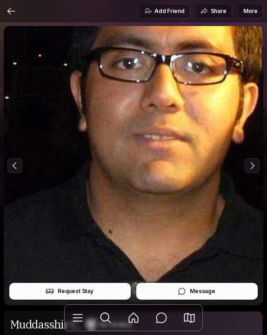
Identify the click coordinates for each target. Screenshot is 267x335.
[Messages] (161, 318)
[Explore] (105, 318)
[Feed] (133, 318)
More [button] (250, 10)
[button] (189, 318)
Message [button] (196, 291)
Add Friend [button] (164, 11)
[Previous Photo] (14, 165)
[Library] (78, 318)
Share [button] (213, 11)
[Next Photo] (252, 165)
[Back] (11, 11)
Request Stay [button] (69, 291)
